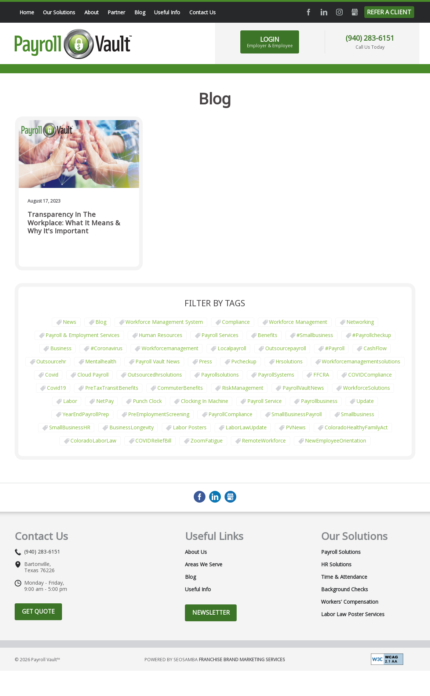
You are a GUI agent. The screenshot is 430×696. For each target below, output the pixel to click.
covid (51, 374)
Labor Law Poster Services (353, 614)
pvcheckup (243, 361)
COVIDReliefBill (153, 440)
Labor (70, 400)
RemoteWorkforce (264, 440)
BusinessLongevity (131, 427)
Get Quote (38, 611)
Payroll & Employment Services (82, 335)
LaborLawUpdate (246, 427)
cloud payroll (93, 374)
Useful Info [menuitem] (167, 12)
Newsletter (211, 612)
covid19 (56, 387)
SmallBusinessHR (69, 427)
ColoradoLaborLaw (93, 440)
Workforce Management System (164, 321)
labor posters (190, 427)
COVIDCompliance (370, 374)
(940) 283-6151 (370, 38)
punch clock (147, 400)
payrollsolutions (220, 374)
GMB (355, 12)
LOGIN (270, 42)
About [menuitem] (91, 12)
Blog (100, 321)
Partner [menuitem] (116, 12)
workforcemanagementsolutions (361, 361)
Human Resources (160, 335)
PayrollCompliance (230, 414)
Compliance (236, 321)
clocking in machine (204, 400)
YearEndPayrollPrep (85, 414)
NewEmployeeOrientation (335, 440)
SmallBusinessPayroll (297, 414)
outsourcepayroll (285, 348)
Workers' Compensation (349, 601)
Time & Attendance (344, 577)
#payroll (335, 348)
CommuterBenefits (180, 387)
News (69, 321)
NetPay (105, 400)
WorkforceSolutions (366, 387)
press (205, 361)
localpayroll (232, 348)
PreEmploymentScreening (158, 414)
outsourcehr (51, 361)
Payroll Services (219, 335)
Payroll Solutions (341, 552)
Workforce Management (298, 321)
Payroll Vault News (157, 361)
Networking (360, 321)
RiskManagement (242, 387)
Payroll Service (264, 400)
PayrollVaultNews (303, 387)
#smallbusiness (314, 335)
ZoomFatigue (206, 440)
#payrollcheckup (371, 335)
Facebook (308, 12)
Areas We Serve (203, 564)
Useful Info (198, 589)
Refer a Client (389, 12)
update (365, 400)
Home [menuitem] (26, 12)
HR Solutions (336, 564)
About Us (196, 552)
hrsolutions (289, 361)
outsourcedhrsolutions (155, 374)
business (61, 348)
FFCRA (321, 374)
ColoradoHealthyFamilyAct (356, 427)
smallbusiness (357, 414)
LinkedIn (324, 12)
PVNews (296, 427)
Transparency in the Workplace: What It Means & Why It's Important (74, 222)
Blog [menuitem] (139, 12)
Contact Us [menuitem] (202, 12)
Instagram (339, 12)
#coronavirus (107, 348)
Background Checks (344, 589)
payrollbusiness (319, 400)
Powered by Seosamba (215, 659)
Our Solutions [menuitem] (59, 12)
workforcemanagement (170, 348)
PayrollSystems (276, 374)
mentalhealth (100, 361)
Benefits (267, 335)
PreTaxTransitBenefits (111, 387)
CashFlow (375, 348)
